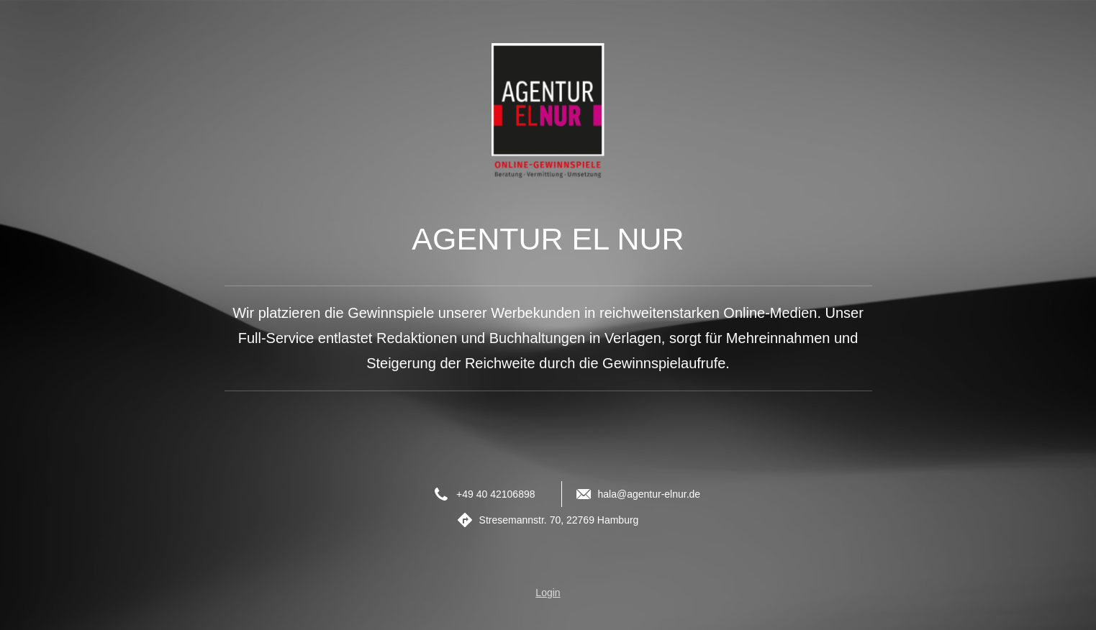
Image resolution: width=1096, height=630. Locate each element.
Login (547, 592)
